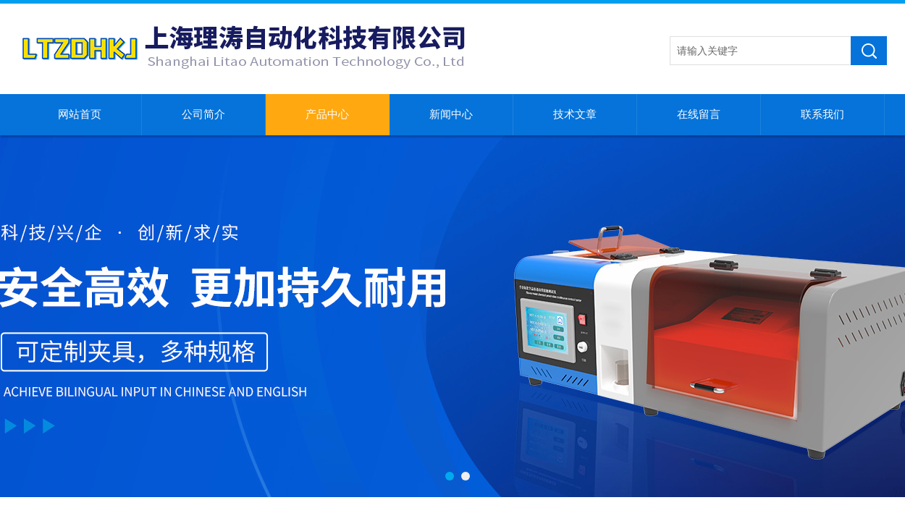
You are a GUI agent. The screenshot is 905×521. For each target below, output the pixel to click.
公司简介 (203, 114)
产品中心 (327, 114)
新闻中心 (451, 114)
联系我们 (822, 114)
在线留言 (698, 114)
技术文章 (575, 114)
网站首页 (79, 114)
